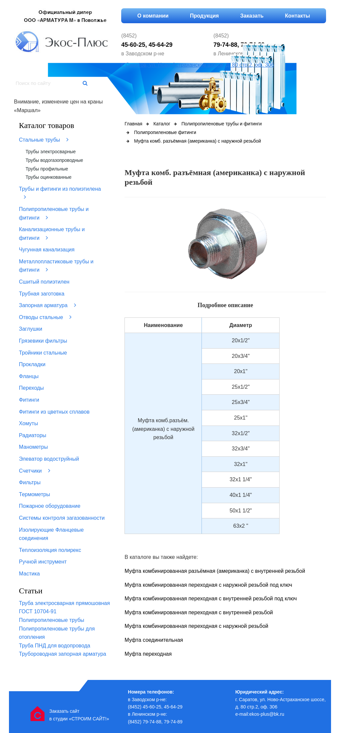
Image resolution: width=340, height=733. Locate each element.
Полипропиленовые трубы (51, 620)
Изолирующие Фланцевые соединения (51, 534)
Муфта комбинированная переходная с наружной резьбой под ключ (208, 585)
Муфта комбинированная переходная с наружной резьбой (196, 626)
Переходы (31, 388)
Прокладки (32, 364)
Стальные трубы (43, 140)
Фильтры (30, 482)
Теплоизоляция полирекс (50, 550)
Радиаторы (32, 435)
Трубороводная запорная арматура (62, 654)
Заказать (252, 16)
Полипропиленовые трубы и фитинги (54, 213)
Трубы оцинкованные (48, 177)
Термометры (34, 494)
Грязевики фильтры (43, 341)
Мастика (29, 573)
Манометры (33, 447)
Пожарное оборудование (49, 506)
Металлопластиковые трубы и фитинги (56, 266)
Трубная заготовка (41, 294)
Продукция (204, 16)
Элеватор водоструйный (49, 459)
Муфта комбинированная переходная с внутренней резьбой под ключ (211, 598)
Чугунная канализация (46, 249)
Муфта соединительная (154, 640)
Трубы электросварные (51, 151)
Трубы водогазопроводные (54, 160)
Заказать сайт (64, 711)
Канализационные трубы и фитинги (52, 234)
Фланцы (29, 376)
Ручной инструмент (43, 562)
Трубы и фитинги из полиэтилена (60, 193)
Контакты (297, 16)
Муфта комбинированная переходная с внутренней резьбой (199, 612)
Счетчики (34, 471)
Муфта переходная (148, 654)
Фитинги (29, 400)
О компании (153, 16)
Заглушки (30, 329)
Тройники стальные (43, 353)
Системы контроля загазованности (62, 518)
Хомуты (28, 423)
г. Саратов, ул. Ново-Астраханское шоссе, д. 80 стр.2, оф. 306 (197, 65)
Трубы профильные (47, 168)
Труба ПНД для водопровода (54, 645)
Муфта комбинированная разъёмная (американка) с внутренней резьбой (215, 571)
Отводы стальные (45, 317)
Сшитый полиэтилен (44, 282)
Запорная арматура (47, 305)
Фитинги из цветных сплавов (54, 412)
